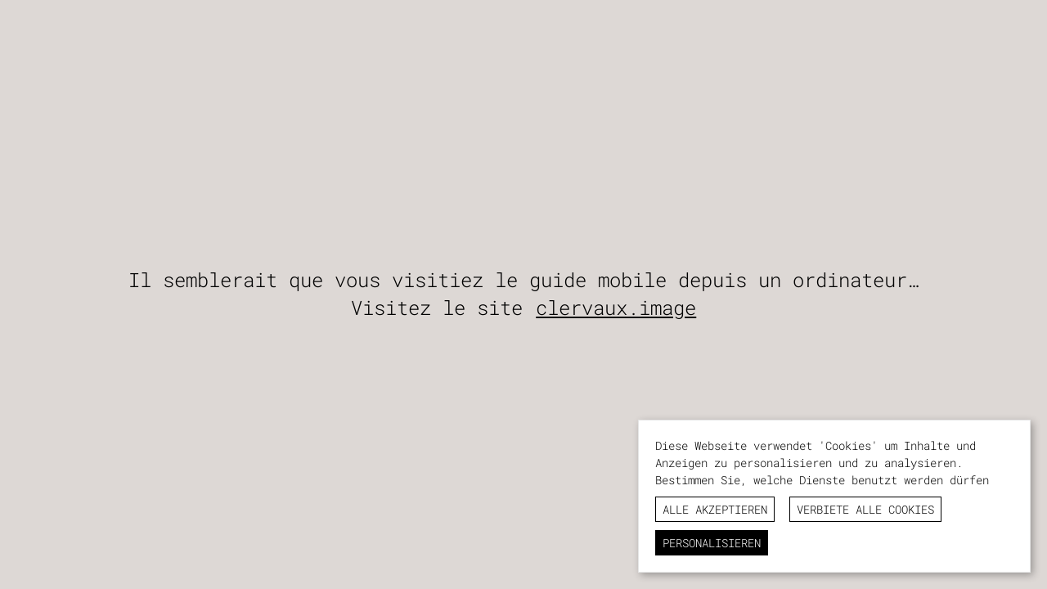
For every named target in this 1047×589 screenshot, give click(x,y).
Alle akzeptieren (715, 509)
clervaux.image (616, 307)
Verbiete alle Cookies (865, 509)
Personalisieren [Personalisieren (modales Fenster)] (712, 543)
